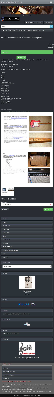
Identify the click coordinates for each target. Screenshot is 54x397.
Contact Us (6, 378)
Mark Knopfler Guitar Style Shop (11, 2)
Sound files (5, 257)
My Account (48, 22)
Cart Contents (30, 22)
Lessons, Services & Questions (10, 250)
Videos (4, 253)
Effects (4, 236)
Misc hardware (6, 239)
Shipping (5, 368)
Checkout (39, 22)
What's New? (5, 339)
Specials (4, 273)
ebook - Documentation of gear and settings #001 (32, 30)
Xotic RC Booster (27, 291)
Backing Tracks (6, 225)
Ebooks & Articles (13, 30)
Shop (6, 30)
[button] (5, 10)
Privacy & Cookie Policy (9, 371)
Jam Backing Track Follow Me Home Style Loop (27, 357)
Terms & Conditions (8, 375)
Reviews (5, 209)
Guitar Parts (6, 229)
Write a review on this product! (11, 333)
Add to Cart (21, 57)
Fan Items (5, 243)
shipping (52, 47)
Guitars (4, 222)
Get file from (4, 202)
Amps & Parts (6, 232)
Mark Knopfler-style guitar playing (9, 64)
